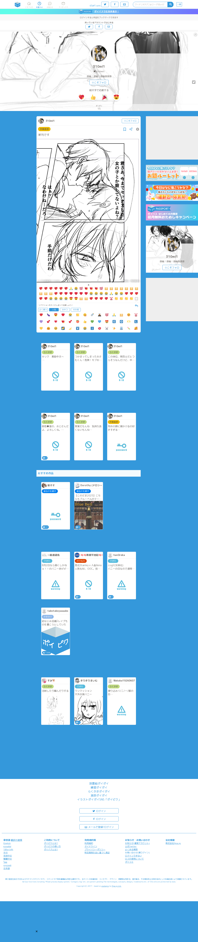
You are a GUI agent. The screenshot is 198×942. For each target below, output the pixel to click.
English (7, 843)
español (7, 846)
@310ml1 (100, 71)
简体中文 (7, 855)
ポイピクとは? (51, 843)
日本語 (6, 868)
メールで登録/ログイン (99, 827)
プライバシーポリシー (95, 849)
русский (7, 865)
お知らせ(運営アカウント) (137, 843)
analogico (105, 886)
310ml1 (99, 66)
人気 (54, 309)
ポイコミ (129, 861)
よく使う (43, 309)
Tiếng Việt (8, 849)
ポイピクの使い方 (52, 846)
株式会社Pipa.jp (173, 843)
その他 (76, 309)
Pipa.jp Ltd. (116, 886)
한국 (5, 852)
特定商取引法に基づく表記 (97, 852)
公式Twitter (131, 846)
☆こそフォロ (99, 82)
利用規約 (89, 843)
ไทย (5, 862)
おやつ (65, 309)
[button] (37, 931)
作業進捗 (44, 129)
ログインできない (133, 855)
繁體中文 (7, 858)
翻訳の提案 (16, 840)
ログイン (99, 811)
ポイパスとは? (51, 849)
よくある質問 (131, 849)
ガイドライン (91, 846)
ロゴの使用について (134, 858)
